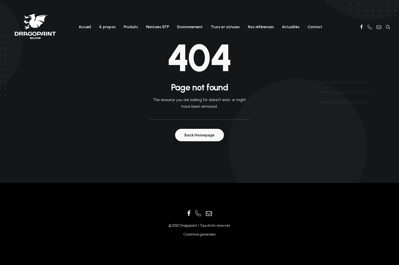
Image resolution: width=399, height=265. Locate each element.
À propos (107, 27)
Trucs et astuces (225, 27)
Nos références (261, 27)
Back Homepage (199, 135)
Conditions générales (199, 234)
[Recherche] (386, 27)
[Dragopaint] (35, 27)
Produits (131, 27)
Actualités (291, 27)
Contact (315, 27)
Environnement (190, 27)
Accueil (85, 27)
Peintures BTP (157, 27)
